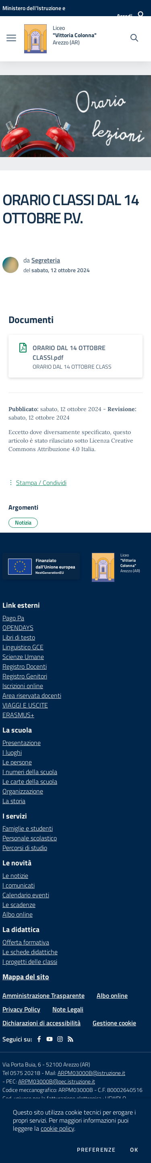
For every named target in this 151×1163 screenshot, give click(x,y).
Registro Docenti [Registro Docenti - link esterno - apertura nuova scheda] (24, 666)
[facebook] (39, 1039)
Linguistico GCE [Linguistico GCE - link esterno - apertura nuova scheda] (22, 647)
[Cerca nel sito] (134, 39)
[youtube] (49, 1039)
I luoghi (12, 752)
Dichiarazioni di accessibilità (41, 1023)
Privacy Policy (21, 1009)
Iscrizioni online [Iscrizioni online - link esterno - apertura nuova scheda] (22, 686)
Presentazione (21, 742)
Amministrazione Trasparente (43, 995)
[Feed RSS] (70, 1039)
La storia (13, 801)
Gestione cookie (114, 1023)
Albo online (17, 914)
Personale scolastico (29, 838)
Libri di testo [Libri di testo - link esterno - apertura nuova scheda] (18, 637)
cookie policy (57, 1128)
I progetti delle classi (29, 961)
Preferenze (96, 1150)
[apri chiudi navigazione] (11, 39)
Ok (134, 1150)
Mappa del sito (25, 976)
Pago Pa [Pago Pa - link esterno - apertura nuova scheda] (13, 618)
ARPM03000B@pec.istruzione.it (56, 1081)
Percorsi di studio (24, 847)
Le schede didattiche (30, 952)
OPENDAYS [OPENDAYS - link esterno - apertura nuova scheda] (17, 627)
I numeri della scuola (29, 772)
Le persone (17, 762)
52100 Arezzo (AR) (68, 1064)
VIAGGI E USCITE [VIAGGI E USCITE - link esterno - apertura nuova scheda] (25, 705)
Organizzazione (22, 791)
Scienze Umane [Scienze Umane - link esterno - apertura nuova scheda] (23, 656)
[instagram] (60, 1039)
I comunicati (18, 885)
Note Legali (67, 1009)
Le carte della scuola (29, 781)
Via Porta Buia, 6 (21, 1064)
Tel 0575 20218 (21, 1073)
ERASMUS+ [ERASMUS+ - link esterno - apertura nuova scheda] (18, 715)
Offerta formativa (25, 942)
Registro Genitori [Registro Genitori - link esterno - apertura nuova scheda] (24, 676)
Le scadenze (18, 904)
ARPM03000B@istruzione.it (91, 1073)
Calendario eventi (25, 895)
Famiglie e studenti (27, 828)
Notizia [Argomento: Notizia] (23, 522)
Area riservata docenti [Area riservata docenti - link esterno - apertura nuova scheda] (31, 695)
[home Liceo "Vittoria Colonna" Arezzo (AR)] (60, 38)
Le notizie (15, 875)
